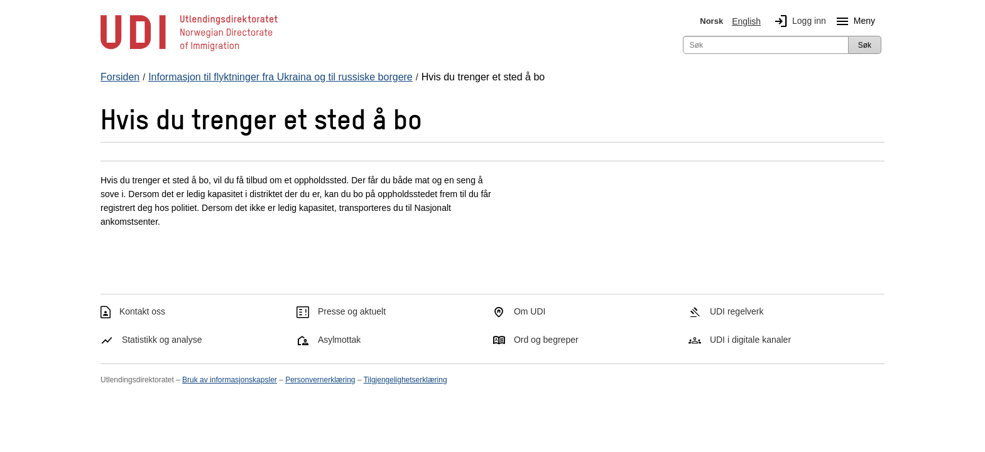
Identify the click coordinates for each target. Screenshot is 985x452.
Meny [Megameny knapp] (853, 21)
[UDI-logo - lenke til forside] (189, 50)
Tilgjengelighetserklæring (405, 379)
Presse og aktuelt (352, 311)
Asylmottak (339, 340)
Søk (864, 45)
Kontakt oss (142, 311)
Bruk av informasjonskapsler (229, 379)
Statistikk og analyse (162, 340)
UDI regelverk (737, 311)
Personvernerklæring (320, 379)
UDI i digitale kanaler (750, 340)
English (746, 21)
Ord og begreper (546, 340)
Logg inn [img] (798, 21)
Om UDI (530, 311)
